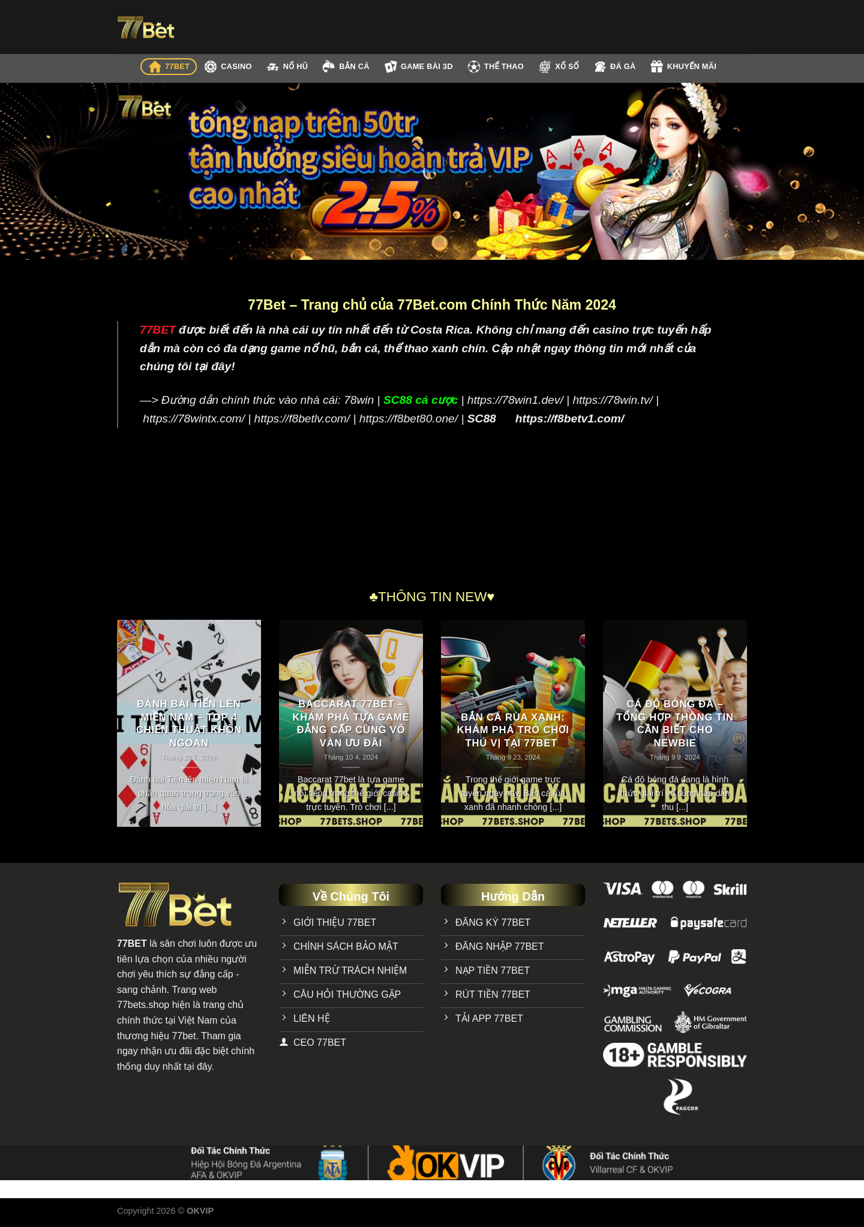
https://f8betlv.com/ (302, 418)
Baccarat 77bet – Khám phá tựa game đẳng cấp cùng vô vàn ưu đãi (350, 723)
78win (359, 400)
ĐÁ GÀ (614, 66)
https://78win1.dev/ (515, 400)
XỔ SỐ (558, 66)
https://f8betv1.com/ (569, 418)
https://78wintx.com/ (194, 418)
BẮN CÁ (345, 66)
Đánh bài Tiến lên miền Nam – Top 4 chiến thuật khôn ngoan (189, 723)
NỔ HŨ (287, 67)
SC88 (481, 418)
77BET (169, 66)
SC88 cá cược (420, 400)
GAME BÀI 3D (418, 66)
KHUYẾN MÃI (683, 66)
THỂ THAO (495, 66)
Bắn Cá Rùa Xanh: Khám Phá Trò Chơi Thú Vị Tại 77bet (513, 730)
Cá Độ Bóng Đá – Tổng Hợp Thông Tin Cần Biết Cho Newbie (674, 723)
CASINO (227, 66)
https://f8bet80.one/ (408, 418)
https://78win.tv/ (612, 400)
